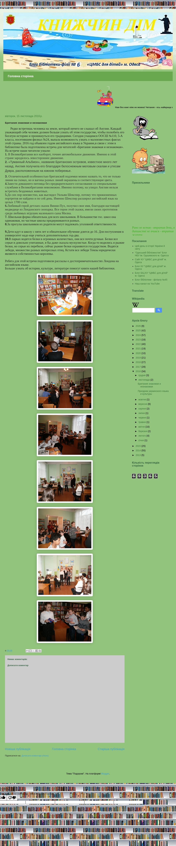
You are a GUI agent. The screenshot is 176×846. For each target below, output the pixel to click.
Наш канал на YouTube (147, 283)
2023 (138, 339)
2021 (138, 348)
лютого (142, 435)
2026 (138, 326)
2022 (138, 344)
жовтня (142, 399)
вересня (143, 404)
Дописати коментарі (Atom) (35, 755)
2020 (138, 353)
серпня (142, 408)
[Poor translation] (12, 798)
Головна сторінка (20, 76)
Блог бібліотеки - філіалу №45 (151, 279)
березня (143, 431)
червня (142, 417)
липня (141, 413)
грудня (142, 375)
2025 (138, 330)
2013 (138, 455)
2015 (138, 446)
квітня (141, 426)
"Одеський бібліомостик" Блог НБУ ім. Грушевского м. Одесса (152, 254)
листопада (144, 379)
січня (141, 440)
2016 (138, 371)
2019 (138, 357)
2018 (138, 362)
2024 (138, 335)
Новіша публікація (17, 749)
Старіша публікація (111, 749)
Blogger (105, 773)
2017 (138, 366)
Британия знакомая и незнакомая (149, 385)
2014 (138, 450)
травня (142, 422)
